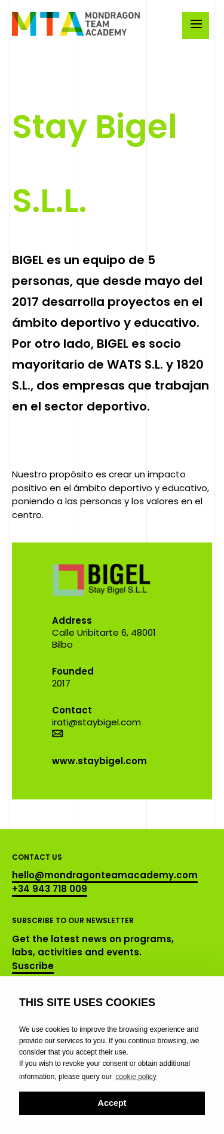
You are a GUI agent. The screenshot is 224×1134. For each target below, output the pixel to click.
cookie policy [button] (136, 1076)
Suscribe (33, 966)
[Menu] (195, 25)
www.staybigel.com (99, 761)
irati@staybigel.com (96, 722)
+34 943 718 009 (49, 888)
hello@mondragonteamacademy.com (105, 875)
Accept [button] (112, 1103)
